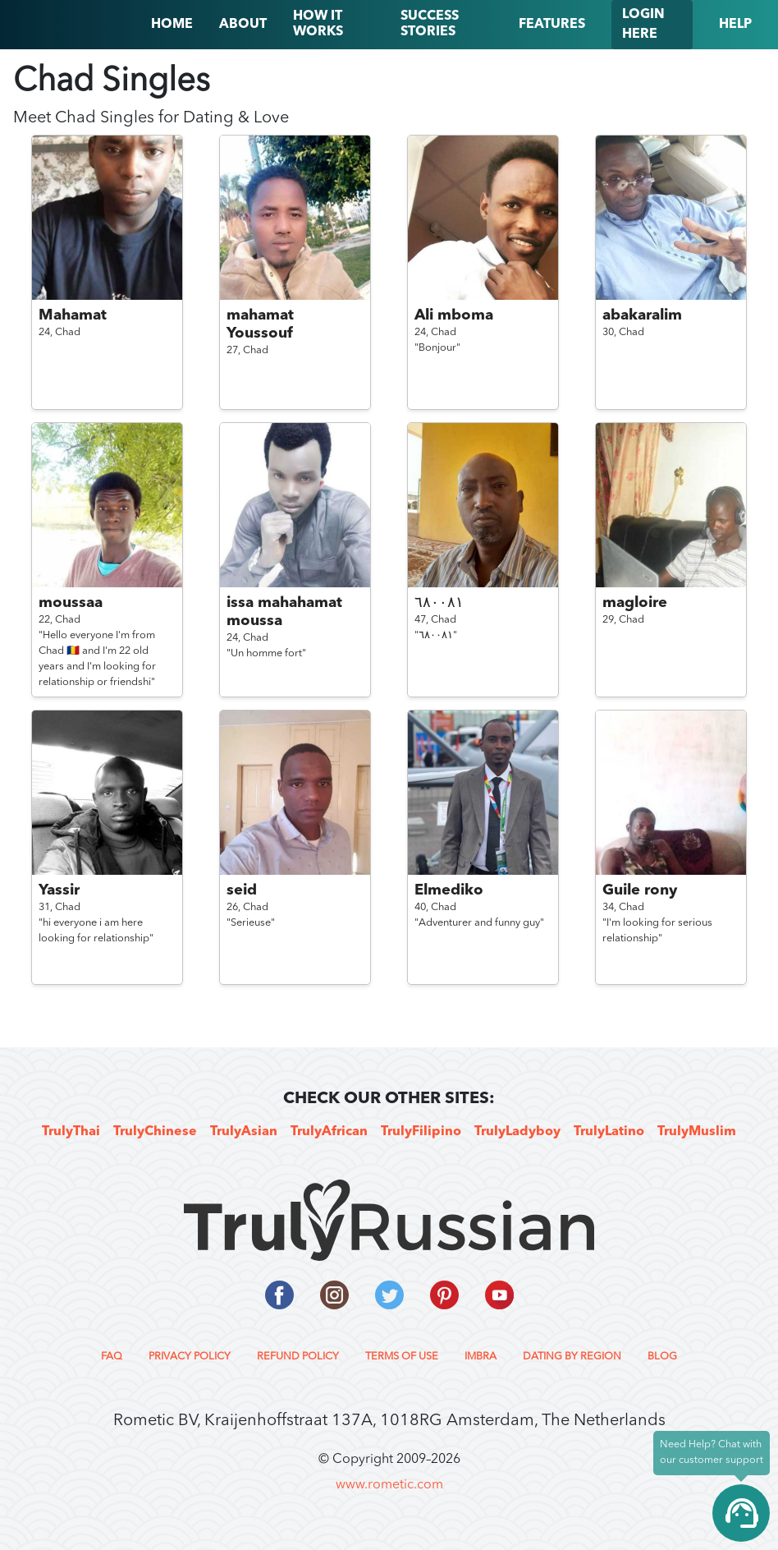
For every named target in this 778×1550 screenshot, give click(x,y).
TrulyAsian (243, 1131)
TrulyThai (71, 1131)
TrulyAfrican (329, 1131)
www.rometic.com (389, 1485)
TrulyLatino (609, 1131)
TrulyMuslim (696, 1131)
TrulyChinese (155, 1131)
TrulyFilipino (421, 1131)
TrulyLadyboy (517, 1131)
